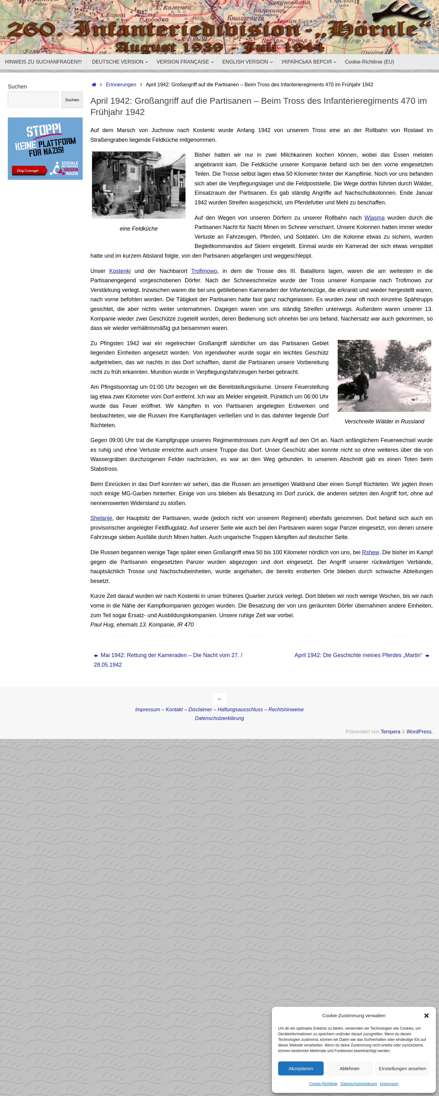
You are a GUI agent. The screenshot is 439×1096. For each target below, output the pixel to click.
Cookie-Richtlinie (323, 1084)
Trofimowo (204, 271)
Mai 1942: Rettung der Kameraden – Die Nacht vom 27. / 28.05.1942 (168, 660)
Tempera (390, 731)
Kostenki (120, 271)
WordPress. (420, 731)
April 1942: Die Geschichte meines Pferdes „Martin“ (362, 655)
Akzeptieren (300, 1068)
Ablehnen (349, 1068)
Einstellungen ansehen (402, 1068)
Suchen (17, 86)
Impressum (389, 1084)
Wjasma (374, 218)
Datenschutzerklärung (358, 1084)
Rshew (370, 552)
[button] (426, 1016)
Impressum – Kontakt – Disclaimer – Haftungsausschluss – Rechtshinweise (219, 709)
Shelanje (101, 518)
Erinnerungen (121, 84)
